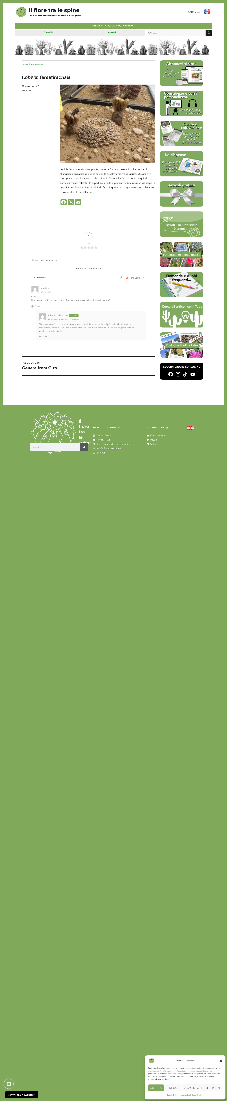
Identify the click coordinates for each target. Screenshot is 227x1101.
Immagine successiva (32, 64)
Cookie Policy (172, 1095)
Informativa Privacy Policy (191, 1095)
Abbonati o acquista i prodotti (113, 26)
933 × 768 (26, 90)
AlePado (64, 319)
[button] (220, 1060)
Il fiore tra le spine (54, 10)
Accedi (112, 33)
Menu (194, 12)
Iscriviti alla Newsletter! (22, 1095)
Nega (173, 1087)
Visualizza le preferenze (202, 1087)
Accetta (156, 1087)
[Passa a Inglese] (207, 12)
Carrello (48, 33)
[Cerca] (84, 447)
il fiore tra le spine (58, 315)
